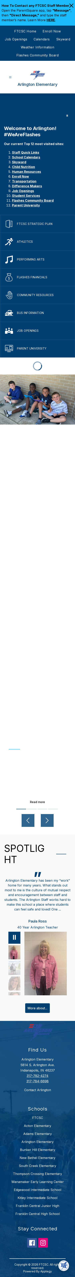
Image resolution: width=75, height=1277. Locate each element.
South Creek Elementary (37, 1166)
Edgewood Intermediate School (37, 1190)
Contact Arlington (37, 1090)
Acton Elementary (37, 1126)
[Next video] (47, 820)
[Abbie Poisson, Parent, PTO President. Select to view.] (14, 968)
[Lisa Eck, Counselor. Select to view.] (14, 984)
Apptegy (46, 1271)
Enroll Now (52, 31)
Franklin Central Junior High (37, 1206)
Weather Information (37, 47)
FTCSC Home (25, 31)
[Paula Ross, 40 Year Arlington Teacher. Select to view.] (14, 952)
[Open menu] (10, 77)
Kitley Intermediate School (37, 1198)
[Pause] (14, 938)
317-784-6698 (37, 1081)
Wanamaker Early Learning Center (37, 1182)
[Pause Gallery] (67, 115)
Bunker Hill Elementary (37, 1150)
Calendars (42, 39)
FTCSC (37, 1118)
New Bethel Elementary (37, 1158)
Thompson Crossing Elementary (37, 1174)
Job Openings (16, 39)
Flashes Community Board (37, 55)
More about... (37, 1008)
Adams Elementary (37, 1134)
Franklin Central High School (37, 1214)
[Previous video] (28, 820)
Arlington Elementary (37, 1142)
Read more (37, 802)
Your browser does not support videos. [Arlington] (37, 107)
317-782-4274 (37, 1076)
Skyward (63, 39)
